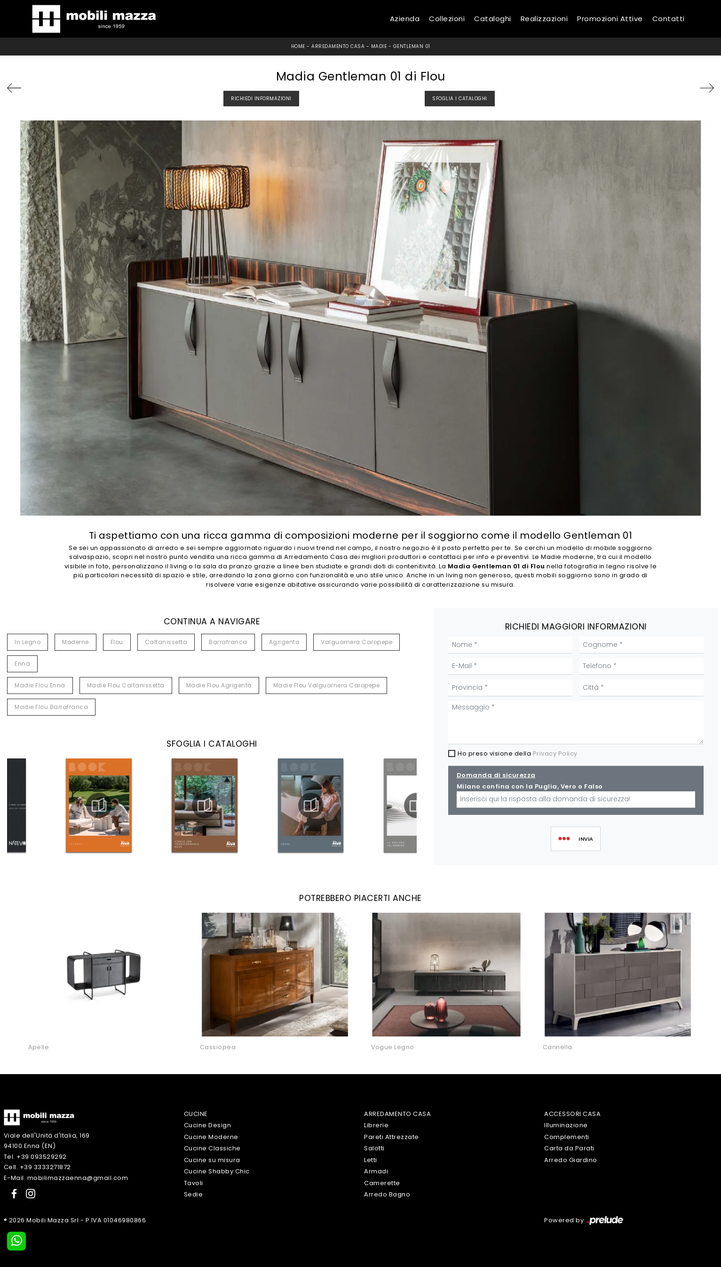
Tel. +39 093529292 (35, 1156)
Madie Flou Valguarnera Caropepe (326, 685)
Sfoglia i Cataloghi (459, 98)
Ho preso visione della (518, 753)
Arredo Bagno (387, 1194)
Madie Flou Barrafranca (51, 707)
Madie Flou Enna (40, 685)
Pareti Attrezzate (391, 1136)
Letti (370, 1159)
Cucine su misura (212, 1159)
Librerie (376, 1125)
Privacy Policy (555, 753)
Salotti (374, 1148)
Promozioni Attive (610, 19)
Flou (117, 642)
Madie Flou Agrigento (219, 685)
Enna (22, 664)
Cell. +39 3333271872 (37, 1167)
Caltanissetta (166, 642)
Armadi (376, 1171)
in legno (27, 642)
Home (298, 46)
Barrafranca (228, 642)
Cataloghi (492, 19)
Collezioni (447, 19)
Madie (379, 46)
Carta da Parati (569, 1148)
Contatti (668, 19)
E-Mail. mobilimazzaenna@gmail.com (66, 1177)
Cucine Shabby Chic (217, 1171)
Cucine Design (207, 1125)
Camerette (382, 1183)
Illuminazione (566, 1125)
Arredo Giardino (570, 1159)
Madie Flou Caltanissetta (126, 685)
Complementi (566, 1136)
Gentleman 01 (411, 46)
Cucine (196, 1113)
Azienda (405, 19)
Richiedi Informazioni (261, 98)
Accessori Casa (572, 1113)
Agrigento (284, 642)
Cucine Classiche (212, 1148)
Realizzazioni (544, 19)
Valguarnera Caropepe (356, 642)
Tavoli (193, 1183)
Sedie (193, 1194)
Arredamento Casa (337, 46)
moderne (75, 642)
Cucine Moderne (211, 1136)
